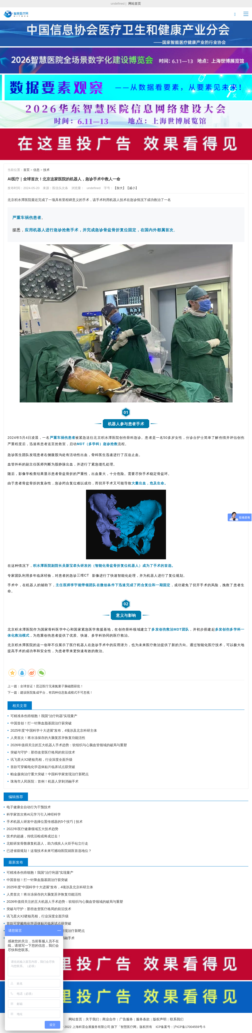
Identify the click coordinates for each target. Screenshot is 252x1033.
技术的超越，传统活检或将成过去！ (34, 836)
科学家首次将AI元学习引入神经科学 (34, 814)
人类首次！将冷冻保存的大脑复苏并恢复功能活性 (47, 738)
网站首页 (134, 3)
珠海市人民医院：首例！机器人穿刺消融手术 (44, 781)
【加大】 (119, 188)
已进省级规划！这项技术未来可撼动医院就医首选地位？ (49, 851)
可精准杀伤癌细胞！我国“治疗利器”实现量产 (43, 716)
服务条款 (143, 1019)
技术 (46, 170)
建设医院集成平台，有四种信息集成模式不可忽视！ (56, 692)
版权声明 (159, 1019)
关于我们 (92, 1019)
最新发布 (16, 862)
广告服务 (126, 1019)
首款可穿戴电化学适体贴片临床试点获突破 (42, 767)
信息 (36, 170)
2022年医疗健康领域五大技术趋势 (32, 829)
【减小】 (132, 188)
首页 (26, 170)
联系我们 (176, 1019)
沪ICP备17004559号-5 (189, 1027)
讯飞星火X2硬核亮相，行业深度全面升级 (41, 759)
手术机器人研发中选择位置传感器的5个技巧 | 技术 (45, 822)
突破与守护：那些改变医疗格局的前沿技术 (42, 752)
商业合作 (109, 1019)
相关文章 (19, 706)
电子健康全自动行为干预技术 (29, 807)
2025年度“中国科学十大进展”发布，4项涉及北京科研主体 (53, 730)
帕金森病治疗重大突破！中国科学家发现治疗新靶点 (49, 774)
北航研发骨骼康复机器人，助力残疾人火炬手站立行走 (47, 843)
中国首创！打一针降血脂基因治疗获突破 (41, 723)
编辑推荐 (16, 797)
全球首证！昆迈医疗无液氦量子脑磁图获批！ (51, 686)
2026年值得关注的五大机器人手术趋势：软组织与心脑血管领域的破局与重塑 (68, 745)
